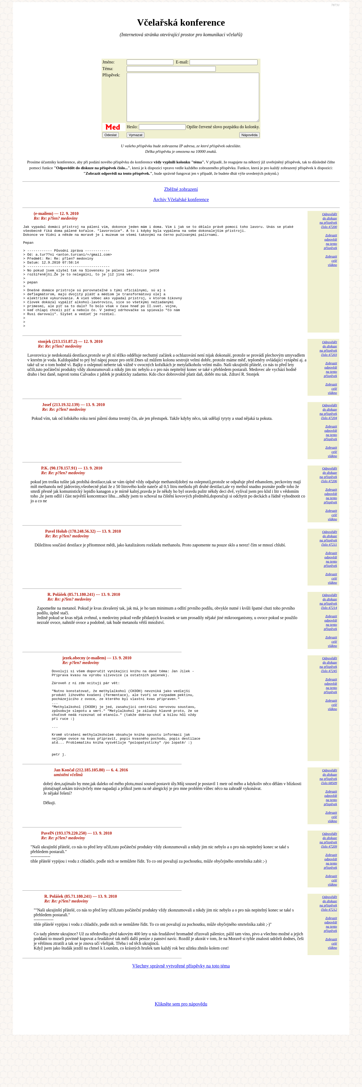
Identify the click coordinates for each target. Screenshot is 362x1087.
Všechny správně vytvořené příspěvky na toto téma (181, 1013)
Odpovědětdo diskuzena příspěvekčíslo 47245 (328, 694)
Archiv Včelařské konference (181, 209)
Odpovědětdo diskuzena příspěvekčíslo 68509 (328, 824)
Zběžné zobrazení (181, 198)
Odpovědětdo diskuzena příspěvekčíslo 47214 (328, 631)
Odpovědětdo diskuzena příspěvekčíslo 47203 (328, 378)
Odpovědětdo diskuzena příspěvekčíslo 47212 (328, 950)
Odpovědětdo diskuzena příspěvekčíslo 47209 (328, 887)
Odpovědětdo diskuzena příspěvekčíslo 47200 (328, 230)
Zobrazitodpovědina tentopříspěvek (330, 251)
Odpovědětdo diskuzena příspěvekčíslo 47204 (328, 441)
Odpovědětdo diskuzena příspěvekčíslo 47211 (328, 568)
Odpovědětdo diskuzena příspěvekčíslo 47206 (328, 504)
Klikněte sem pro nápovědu (181, 1051)
